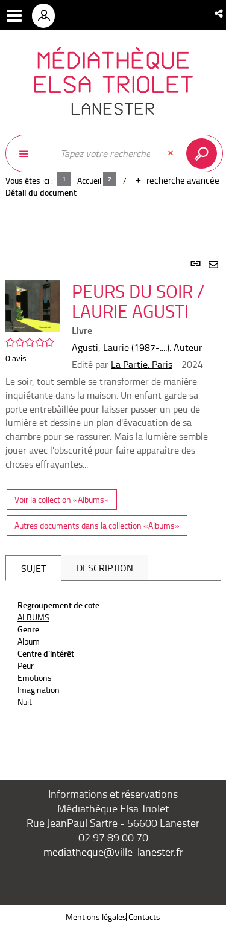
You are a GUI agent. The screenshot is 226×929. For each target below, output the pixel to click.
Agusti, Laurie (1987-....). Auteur (137, 347)
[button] (219, 13)
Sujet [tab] (33, 568)
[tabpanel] (113, 506)
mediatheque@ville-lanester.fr (113, 851)
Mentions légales (96, 916)
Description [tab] (105, 567)
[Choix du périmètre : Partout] (29, 153)
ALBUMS (33, 617)
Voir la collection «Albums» (61, 499)
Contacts (144, 916)
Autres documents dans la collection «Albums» (97, 525)
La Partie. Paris (141, 364)
